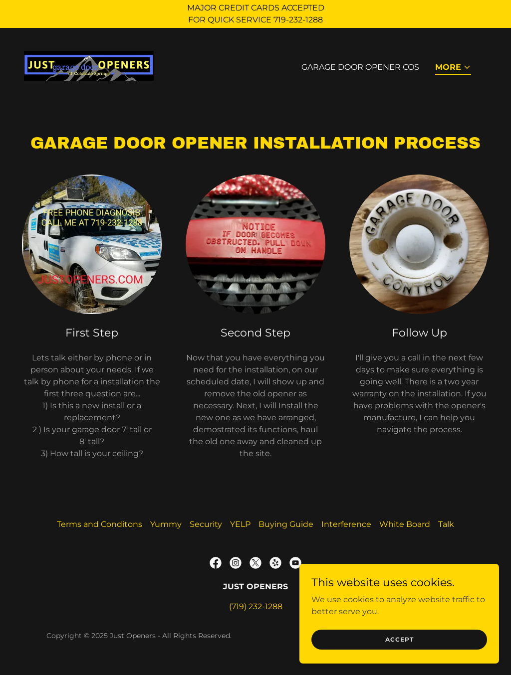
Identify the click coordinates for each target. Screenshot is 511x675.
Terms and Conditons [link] (99, 524)
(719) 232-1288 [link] (255, 606)
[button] (453, 68)
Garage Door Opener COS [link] (360, 67)
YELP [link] (240, 524)
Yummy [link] (166, 524)
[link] (89, 65)
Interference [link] (346, 524)
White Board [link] (404, 524)
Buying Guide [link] (285, 524)
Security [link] (206, 524)
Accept (399, 639)
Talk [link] (446, 524)
